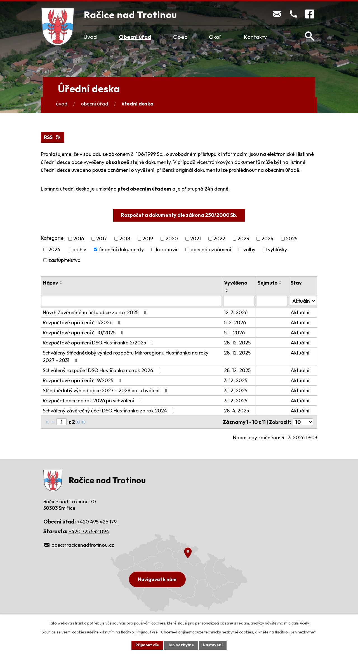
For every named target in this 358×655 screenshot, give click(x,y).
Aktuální (300, 312)
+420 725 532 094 (89, 531)
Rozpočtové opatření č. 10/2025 (84, 332)
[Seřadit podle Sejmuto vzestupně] (280, 281)
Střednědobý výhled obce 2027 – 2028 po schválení (106, 390)
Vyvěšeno (235, 283)
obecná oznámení (210, 249)
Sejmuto (267, 283)
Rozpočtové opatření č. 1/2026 (83, 322)
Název (50, 283)
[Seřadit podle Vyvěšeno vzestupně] (227, 289)
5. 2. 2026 (235, 322)
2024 (268, 239)
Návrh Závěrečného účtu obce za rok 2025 (96, 312)
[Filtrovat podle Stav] (303, 301)
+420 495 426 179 (97, 521)
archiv (79, 249)
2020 (172, 239)
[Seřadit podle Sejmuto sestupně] (280, 284)
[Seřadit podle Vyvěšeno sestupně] (227, 291)
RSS (53, 137)
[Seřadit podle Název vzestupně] (61, 281)
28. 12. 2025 (237, 342)
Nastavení (213, 644)
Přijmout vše (147, 644)
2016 (78, 239)
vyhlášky (277, 249)
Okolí (215, 36)
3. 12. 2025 (235, 380)
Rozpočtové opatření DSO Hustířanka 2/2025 (99, 342)
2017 (101, 239)
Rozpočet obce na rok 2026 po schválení (93, 400)
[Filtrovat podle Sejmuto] (272, 301)
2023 (243, 239)
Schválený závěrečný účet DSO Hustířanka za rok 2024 (110, 410)
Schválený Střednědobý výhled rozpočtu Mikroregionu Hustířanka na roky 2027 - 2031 (125, 356)
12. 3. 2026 (236, 312)
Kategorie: (53, 238)
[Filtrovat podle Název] (131, 301)
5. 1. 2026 (234, 332)
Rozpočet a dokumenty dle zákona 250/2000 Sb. (179, 215)
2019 (147, 239)
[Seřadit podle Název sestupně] (61, 284)
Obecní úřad (135, 36)
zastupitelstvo (64, 260)
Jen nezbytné (181, 644)
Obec (180, 36)
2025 (291, 239)
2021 (195, 239)
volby (249, 249)
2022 (219, 239)
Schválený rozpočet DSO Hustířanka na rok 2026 (103, 370)
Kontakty (255, 36)
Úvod (90, 36)
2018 (124, 239)
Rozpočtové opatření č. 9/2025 (83, 380)
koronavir (167, 249)
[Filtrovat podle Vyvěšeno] (239, 301)
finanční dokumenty (121, 249)
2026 (54, 249)
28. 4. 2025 (236, 410)
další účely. (300, 623)
